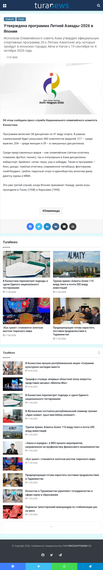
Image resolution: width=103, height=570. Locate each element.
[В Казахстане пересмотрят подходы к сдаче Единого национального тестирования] (26, 264)
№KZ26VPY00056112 (79, 546)
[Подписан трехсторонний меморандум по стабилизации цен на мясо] (13, 512)
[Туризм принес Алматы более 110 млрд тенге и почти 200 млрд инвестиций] (76, 264)
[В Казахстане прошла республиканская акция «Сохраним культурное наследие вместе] (13, 368)
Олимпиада (52, 211)
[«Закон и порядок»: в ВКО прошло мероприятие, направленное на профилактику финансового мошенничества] (13, 448)
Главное (10, 19)
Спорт (21, 19)
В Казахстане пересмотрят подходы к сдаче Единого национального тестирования (25, 284)
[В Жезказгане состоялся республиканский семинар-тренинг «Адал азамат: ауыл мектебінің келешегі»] (13, 416)
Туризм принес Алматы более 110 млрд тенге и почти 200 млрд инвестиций (73, 284)
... (51, 526)
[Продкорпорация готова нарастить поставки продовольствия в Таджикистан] (76, 311)
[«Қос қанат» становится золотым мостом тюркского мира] (26, 311)
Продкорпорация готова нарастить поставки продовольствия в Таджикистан (74, 331)
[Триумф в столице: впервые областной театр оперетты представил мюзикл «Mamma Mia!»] (13, 384)
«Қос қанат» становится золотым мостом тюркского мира (60, 459)
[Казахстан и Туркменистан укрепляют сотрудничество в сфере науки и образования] (13, 496)
